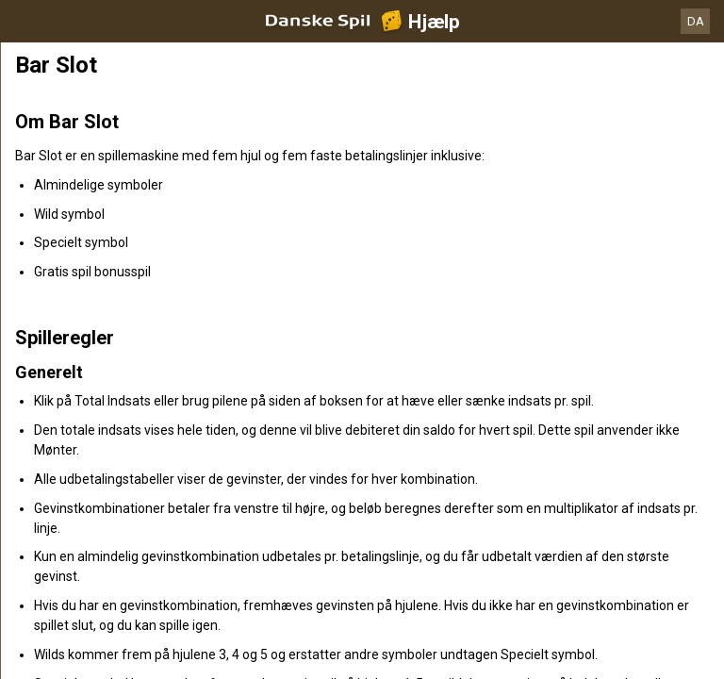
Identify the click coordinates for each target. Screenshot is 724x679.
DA (695, 21)
